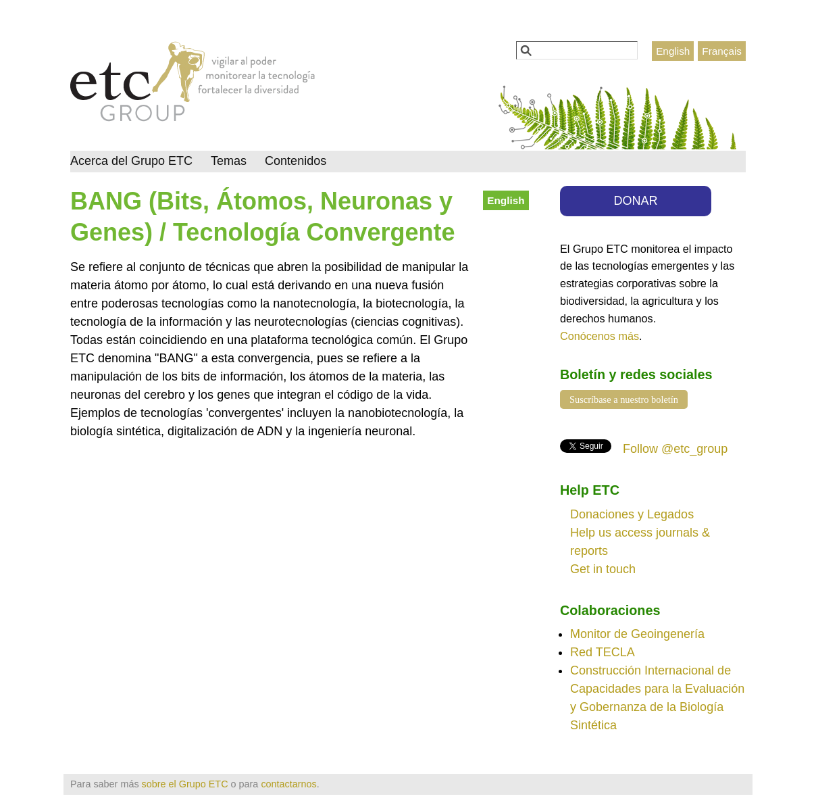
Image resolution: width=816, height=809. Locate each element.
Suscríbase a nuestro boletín (623, 399)
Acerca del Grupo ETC (131, 161)
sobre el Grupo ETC (185, 784)
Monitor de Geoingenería (637, 634)
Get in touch (603, 569)
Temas (229, 161)
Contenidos (295, 161)
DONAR (636, 200)
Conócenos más (599, 336)
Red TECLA (602, 652)
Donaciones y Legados (632, 514)
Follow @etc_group (675, 449)
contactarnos (288, 784)
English (673, 51)
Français (722, 51)
